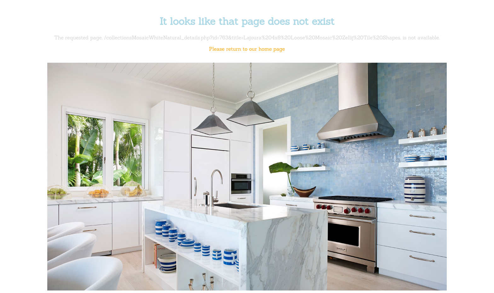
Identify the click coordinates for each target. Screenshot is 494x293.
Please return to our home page (247, 49)
